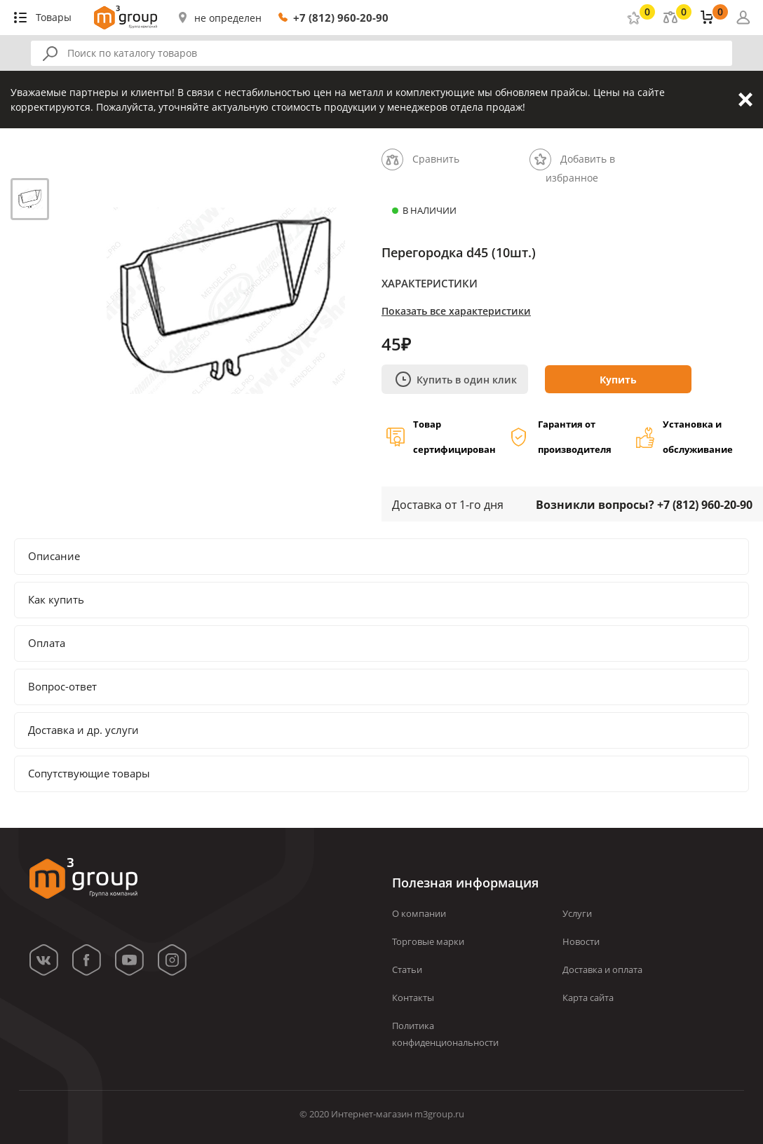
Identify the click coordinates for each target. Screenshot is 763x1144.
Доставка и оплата (602, 969)
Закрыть (745, 100)
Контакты (413, 997)
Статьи (407, 969)
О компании (419, 913)
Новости (581, 941)
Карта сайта (588, 997)
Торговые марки (428, 941)
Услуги (577, 913)
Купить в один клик (456, 379)
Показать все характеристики (456, 311)
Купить (618, 379)
